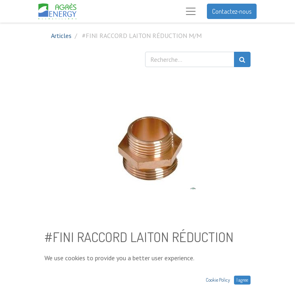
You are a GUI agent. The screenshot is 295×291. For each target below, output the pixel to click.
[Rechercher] (242, 59)
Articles (61, 36)
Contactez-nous (231, 11)
